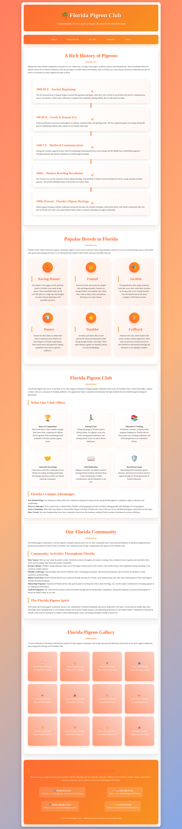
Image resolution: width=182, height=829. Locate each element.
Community (110, 39)
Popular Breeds (73, 39)
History (54, 39)
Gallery (128, 39)
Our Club (92, 39)
